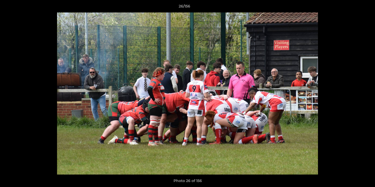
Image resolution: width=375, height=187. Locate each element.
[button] (353, 7)
